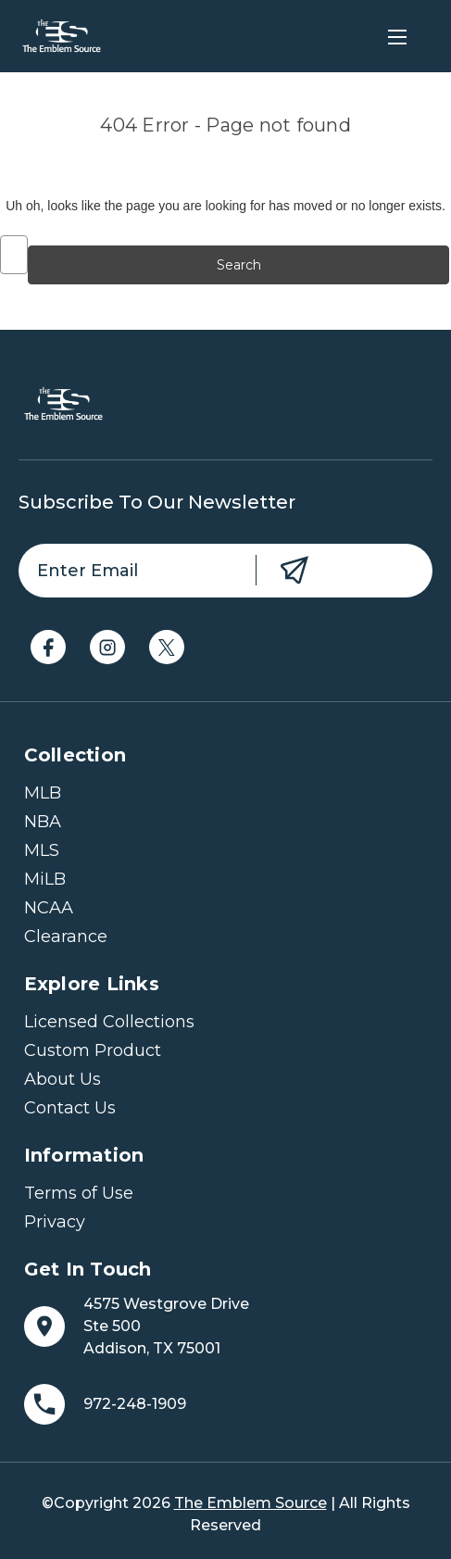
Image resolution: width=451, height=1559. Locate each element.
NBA (42, 821)
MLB (42, 793)
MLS (41, 850)
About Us (62, 1079)
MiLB (45, 879)
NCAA (48, 908)
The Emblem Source (250, 1503)
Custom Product (92, 1050)
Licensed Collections (109, 1022)
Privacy (54, 1222)
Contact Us (70, 1108)
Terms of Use (78, 1193)
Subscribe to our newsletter (157, 502)
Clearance (65, 936)
